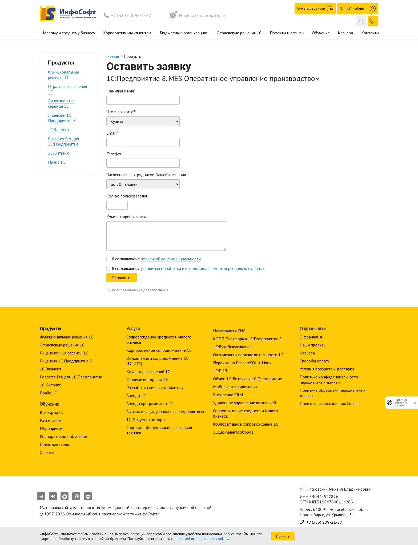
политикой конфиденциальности (171, 258)
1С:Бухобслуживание (232, 346)
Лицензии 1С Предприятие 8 (62, 117)
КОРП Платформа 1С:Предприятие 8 (247, 338)
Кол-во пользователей (127, 196)
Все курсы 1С (52, 412)
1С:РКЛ (220, 370)
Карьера (345, 32)
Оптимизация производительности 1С (248, 354)
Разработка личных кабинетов (154, 387)
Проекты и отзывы (287, 32)
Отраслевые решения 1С (239, 32)
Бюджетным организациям (184, 32)
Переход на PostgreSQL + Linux (242, 362)
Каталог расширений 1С (148, 371)
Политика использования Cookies (330, 403)
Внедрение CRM (228, 394)
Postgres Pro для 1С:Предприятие (63, 141)
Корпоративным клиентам (127, 32)
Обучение (321, 32)
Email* (112, 133)
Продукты (50, 328)
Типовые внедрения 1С (147, 379)
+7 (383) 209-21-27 (131, 15)
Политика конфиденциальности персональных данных (329, 379)
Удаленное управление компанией (244, 402)
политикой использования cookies (201, 538)
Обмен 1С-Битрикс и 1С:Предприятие (247, 378)
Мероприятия (52, 428)
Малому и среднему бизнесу (69, 32)
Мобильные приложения (235, 386)
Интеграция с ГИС (229, 330)
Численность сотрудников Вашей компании (146, 174)
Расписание (50, 420)
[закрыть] (415, 402)
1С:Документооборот (146, 419)
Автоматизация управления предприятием (165, 411)
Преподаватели (54, 444)
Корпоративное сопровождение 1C (159, 350)
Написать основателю (197, 15)
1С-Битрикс (58, 153)
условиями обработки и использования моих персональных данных (203, 268)
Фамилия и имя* (120, 91)
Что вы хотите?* (121, 111)
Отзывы (47, 452)
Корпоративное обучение (63, 436)
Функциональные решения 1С (63, 74)
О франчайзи (311, 337)
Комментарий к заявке (126, 216)
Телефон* (115, 153)
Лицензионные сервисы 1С (61, 103)
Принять (282, 536)
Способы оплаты (315, 361)
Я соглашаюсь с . (157, 258)
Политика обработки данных (401, 402)
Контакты (370, 32)
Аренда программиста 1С (149, 403)
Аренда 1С (136, 395)
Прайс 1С (56, 162)
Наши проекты (313, 345)
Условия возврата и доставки (327, 369)
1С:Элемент (59, 129)
